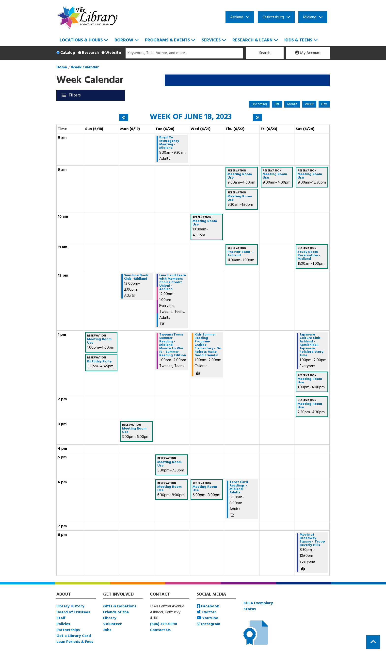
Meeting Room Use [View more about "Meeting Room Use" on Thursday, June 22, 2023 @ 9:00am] (239, 176)
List (276, 104)
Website (113, 53)
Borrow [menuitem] (123, 40)
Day (324, 104)
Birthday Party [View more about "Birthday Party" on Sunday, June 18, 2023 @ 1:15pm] (99, 361)
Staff (60, 618)
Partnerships (68, 630)
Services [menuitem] (211, 40)
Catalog (67, 53)
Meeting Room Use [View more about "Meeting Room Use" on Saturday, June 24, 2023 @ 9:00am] (310, 176)
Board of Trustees (73, 612)
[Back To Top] (373, 642)
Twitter (206, 612)
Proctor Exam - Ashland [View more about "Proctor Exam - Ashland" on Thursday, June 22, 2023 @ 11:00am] (240, 253)
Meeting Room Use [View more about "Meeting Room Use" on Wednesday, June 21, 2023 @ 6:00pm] (205, 488)
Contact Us (160, 630)
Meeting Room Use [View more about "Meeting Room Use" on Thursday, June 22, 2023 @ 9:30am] (239, 198)
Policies (63, 624)
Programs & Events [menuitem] (167, 40)
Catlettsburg (273, 17)
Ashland (236, 17)
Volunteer (112, 624)
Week (309, 104)
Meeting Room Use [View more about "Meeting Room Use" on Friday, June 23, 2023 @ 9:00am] (275, 176)
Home (61, 67)
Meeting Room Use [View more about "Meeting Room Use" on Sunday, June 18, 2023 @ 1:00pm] (99, 341)
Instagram (208, 624)
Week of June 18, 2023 (191, 117)
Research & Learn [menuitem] (252, 40)
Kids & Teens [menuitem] (298, 40)
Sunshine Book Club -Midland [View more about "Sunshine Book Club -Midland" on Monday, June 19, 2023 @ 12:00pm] (136, 277)
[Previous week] (123, 117)
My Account (308, 53)
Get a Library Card (73, 636)
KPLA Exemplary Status (258, 606)
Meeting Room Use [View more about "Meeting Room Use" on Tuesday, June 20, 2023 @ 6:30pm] (169, 488)
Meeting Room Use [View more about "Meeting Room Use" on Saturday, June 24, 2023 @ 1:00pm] (310, 380)
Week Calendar (85, 67)
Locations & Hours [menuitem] (81, 40)
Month (292, 104)
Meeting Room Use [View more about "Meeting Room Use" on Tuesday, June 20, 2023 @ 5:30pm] (169, 464)
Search (264, 53)
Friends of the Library (116, 615)
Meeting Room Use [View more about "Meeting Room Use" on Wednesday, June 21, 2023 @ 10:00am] (205, 223)
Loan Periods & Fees (74, 642)
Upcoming (259, 104)
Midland (309, 17)
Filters (75, 95)
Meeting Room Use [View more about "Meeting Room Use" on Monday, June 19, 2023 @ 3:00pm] (134, 430)
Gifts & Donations (119, 606)
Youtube (207, 618)
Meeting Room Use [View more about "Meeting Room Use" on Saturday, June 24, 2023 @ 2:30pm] (310, 405)
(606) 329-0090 (163, 624)
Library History (70, 606)
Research (90, 53)
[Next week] (257, 117)
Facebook (208, 606)
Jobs (107, 630)
